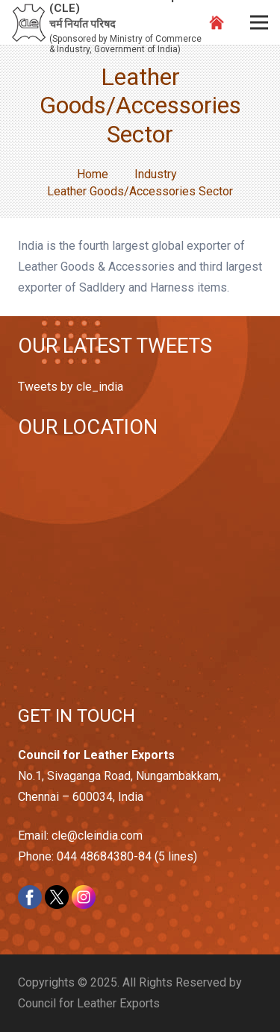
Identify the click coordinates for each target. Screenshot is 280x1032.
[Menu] (259, 22)
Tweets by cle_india (70, 387)
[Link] (29, 23)
